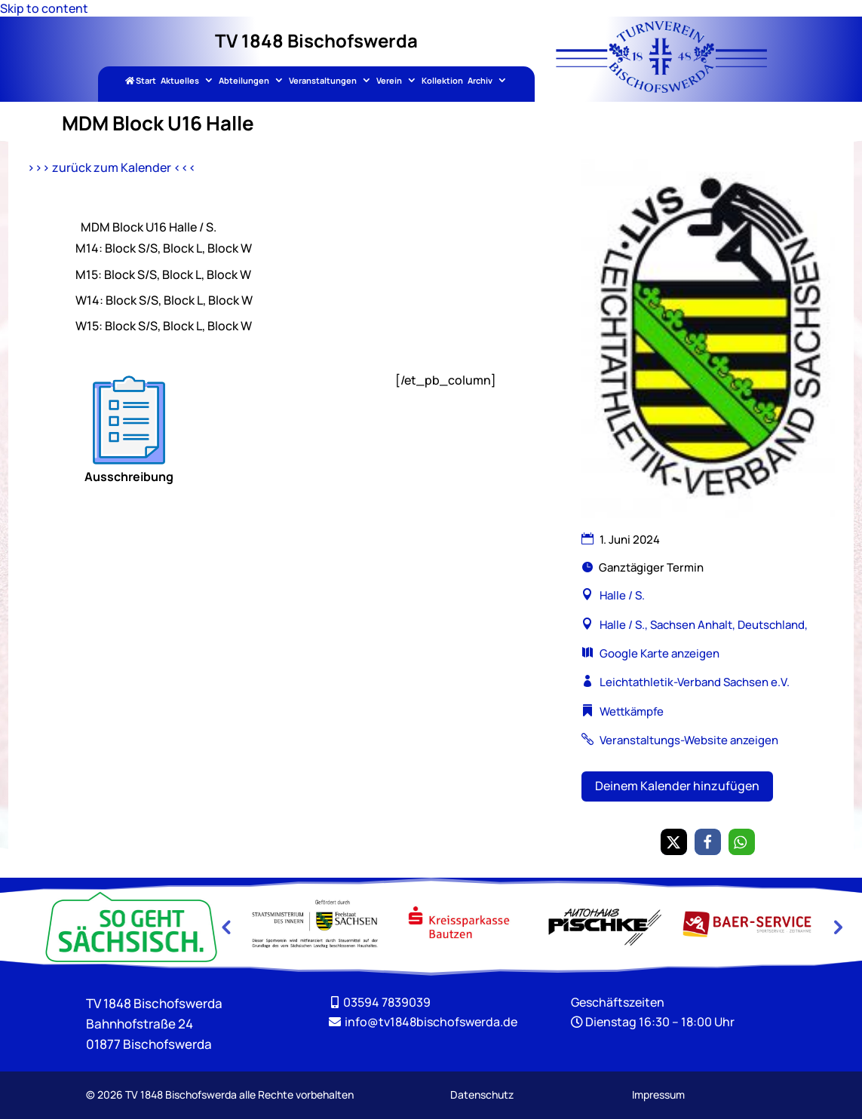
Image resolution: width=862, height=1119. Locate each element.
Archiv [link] (480, 81)
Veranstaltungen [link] (323, 81)
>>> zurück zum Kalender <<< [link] (111, 167)
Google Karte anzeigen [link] (659, 653)
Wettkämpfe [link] (632, 711)
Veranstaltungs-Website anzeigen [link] (689, 740)
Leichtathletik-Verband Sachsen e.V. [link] (695, 682)
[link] (661, 88)
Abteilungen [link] (244, 81)
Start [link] (140, 81)
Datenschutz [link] (482, 1094)
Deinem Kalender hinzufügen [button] (677, 785)
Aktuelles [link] (180, 81)
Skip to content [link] (44, 8)
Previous (225, 926)
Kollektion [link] (442, 81)
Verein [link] (389, 81)
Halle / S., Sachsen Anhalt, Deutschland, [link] (702, 625)
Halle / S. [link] (622, 595)
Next (836, 926)
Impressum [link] (658, 1094)
